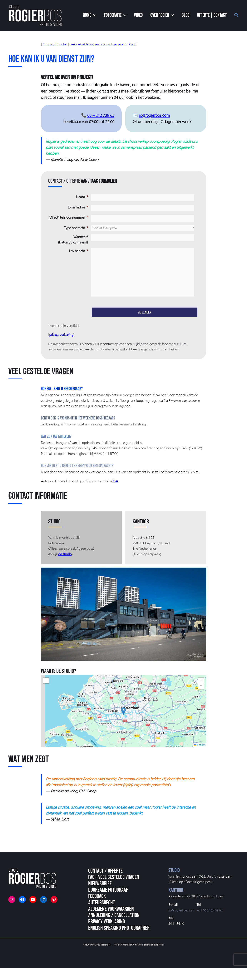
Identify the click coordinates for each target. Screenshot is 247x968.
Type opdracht (76, 226)
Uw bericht (78, 250)
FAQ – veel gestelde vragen (113, 877)
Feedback (97, 896)
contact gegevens (116, 44)
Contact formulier (55, 44)
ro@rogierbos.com (154, 115)
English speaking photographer (119, 928)
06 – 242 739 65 (100, 115)
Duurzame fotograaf (108, 889)
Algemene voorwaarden (111, 908)
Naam (82, 196)
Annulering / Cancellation (114, 915)
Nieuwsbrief (99, 883)
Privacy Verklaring (106, 921)
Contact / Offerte (105, 870)
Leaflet (199, 756)
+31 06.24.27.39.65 (211, 910)
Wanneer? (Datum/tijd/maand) (73, 239)
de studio (65, 566)
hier (115, 493)
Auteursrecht (101, 902)
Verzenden (144, 324)
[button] (100, 15)
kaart (134, 44)
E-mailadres (78, 206)
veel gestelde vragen (86, 44)
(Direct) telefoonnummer (68, 216)
